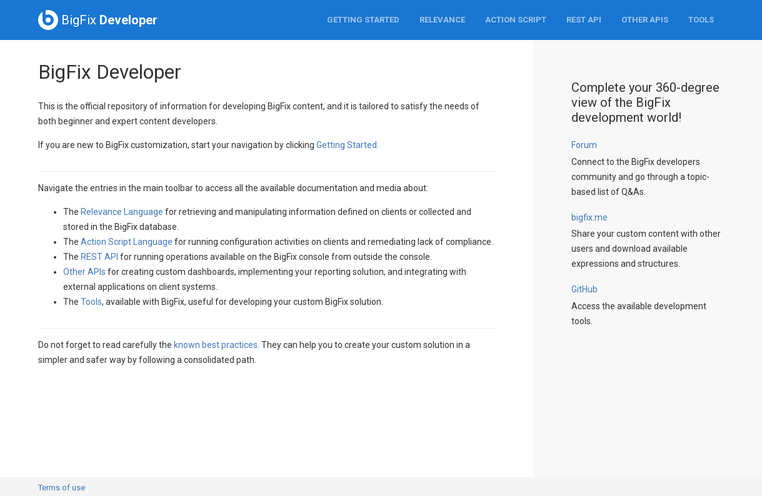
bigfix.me (589, 217)
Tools (701, 19)
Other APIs (644, 19)
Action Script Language (127, 242)
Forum (584, 145)
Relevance (442, 19)
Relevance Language (122, 212)
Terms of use (61, 487)
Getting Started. (347, 145)
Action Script (515, 19)
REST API (583, 19)
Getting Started (363, 19)
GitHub (584, 289)
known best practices (216, 345)
